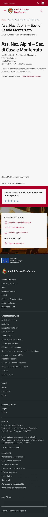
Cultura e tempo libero (10, 343)
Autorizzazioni (7, 335)
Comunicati (5, 391)
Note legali (5, 480)
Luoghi (4, 408)
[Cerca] (41, 11)
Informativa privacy (9, 472)
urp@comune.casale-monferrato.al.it (21, 436)
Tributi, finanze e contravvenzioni (14, 366)
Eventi (4, 412)
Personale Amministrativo (11, 299)
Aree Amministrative (9, 283)
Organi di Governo (8, 291)
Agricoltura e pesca (9, 320)
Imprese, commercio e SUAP (12, 354)
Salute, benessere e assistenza (13, 362)
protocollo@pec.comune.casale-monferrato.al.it (25, 439)
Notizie (4, 387)
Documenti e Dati (8, 306)
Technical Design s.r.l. (18, 510)
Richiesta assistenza (9, 464)
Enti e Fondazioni (8, 302)
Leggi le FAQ (6, 452)
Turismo (4, 370)
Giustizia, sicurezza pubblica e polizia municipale (20, 351)
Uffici (3, 287)
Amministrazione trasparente (13, 468)
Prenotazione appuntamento (12, 456)
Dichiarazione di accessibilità (12, 483)
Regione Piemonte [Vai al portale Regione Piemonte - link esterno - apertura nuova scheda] (9, 3)
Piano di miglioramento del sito (13, 487)
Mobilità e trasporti (9, 358)
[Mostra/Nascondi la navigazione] (4, 10)
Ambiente (5, 323)
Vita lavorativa (7, 374)
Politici (4, 295)
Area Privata (6, 497)
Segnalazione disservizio (11, 460)
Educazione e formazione (11, 347)
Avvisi (3, 395)
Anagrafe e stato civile (10, 327)
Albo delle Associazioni (32, 76)
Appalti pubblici (7, 331)
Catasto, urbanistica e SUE (12, 339)
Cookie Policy (6, 476)
